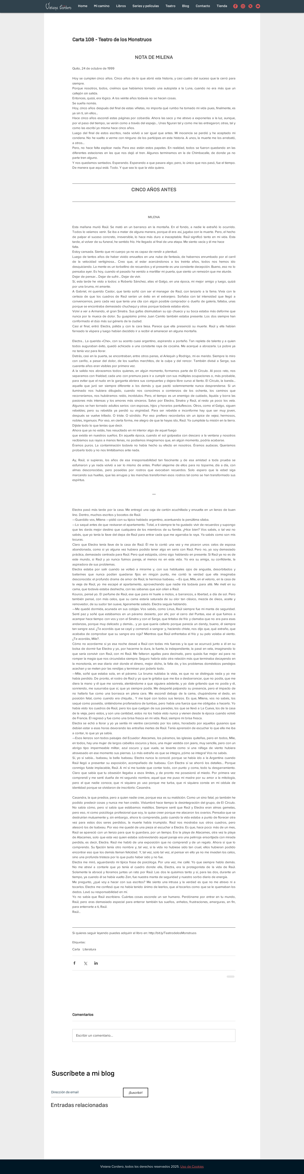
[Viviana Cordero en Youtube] (258, 6)
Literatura (89, 949)
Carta (76, 949)
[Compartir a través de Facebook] (74, 963)
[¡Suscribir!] (135, 1092)
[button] (192, 1166)
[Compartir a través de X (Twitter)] (85, 963)
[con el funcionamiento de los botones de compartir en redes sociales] (250, 6)
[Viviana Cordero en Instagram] (243, 6)
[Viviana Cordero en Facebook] (235, 6)
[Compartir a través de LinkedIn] (96, 963)
